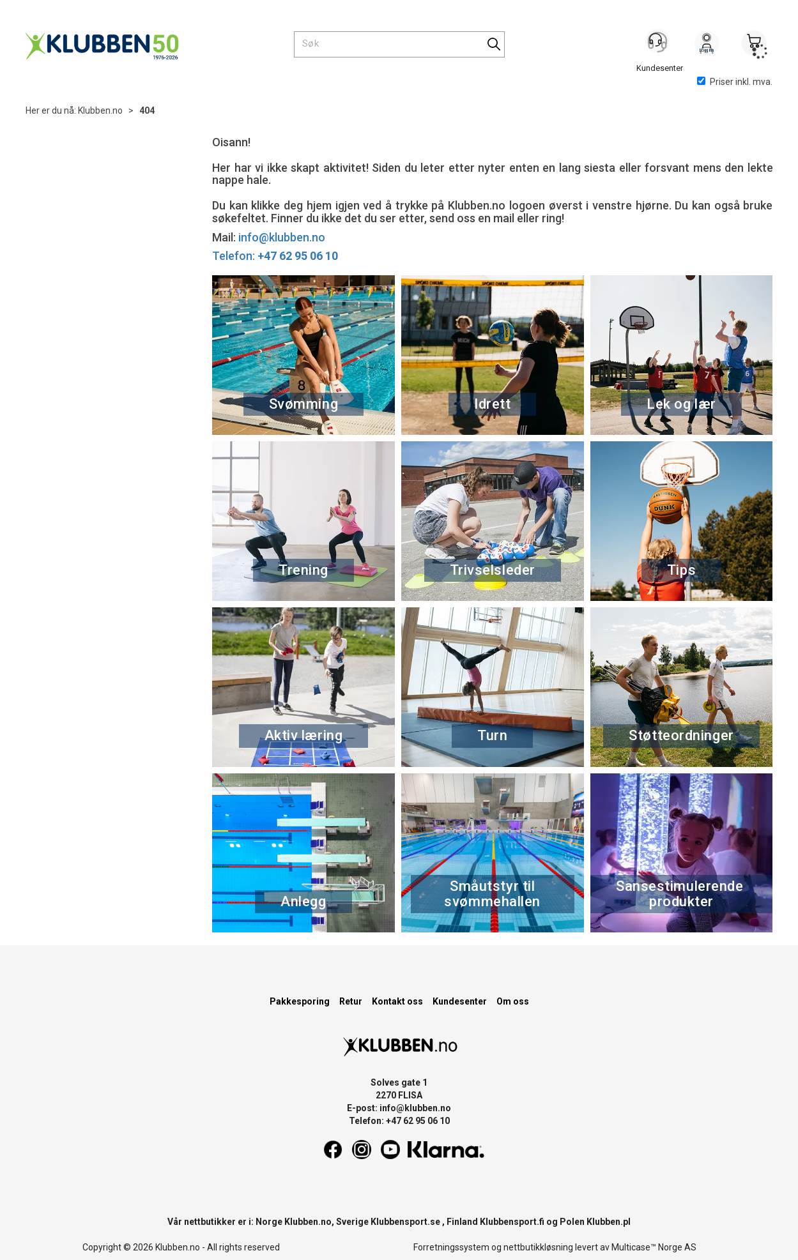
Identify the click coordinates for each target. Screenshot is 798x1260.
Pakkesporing (300, 1001)
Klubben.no (100, 110)
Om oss (512, 1001)
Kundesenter (460, 1001)
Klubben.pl (609, 1222)
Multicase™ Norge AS (653, 1247)
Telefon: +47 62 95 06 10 (399, 1121)
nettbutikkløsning (538, 1247)
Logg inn (707, 45)
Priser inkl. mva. (734, 82)
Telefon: (275, 255)
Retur (350, 1001)
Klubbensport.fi (512, 1222)
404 (147, 110)
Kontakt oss (397, 1001)
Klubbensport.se (405, 1222)
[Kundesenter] (659, 44)
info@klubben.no (281, 237)
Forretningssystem (451, 1247)
